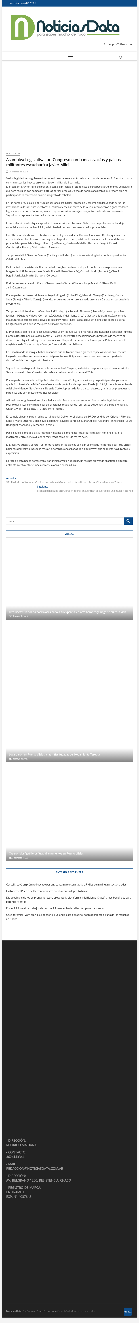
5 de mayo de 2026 (18, 616)
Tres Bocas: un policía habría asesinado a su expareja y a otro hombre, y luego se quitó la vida (67, 612)
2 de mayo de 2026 (18, 759)
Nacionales (13, 153)
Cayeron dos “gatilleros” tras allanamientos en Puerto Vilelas (46, 853)
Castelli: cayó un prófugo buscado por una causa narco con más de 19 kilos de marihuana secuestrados (66, 884)
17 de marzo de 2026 (19, 857)
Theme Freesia (43, 1311)
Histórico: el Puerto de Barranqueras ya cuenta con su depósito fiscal (47, 891)
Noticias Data (13, 1310)
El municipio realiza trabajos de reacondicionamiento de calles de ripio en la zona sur (56, 908)
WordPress (57, 1311)
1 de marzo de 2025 (17, 171)
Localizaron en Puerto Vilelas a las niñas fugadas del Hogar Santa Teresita (54, 754)
